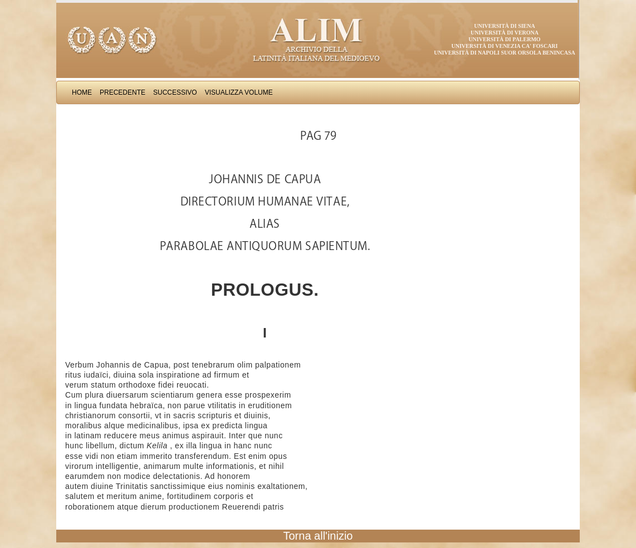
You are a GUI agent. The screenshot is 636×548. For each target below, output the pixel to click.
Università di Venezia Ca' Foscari (505, 46)
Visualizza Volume (239, 92)
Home (82, 92)
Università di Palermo (504, 39)
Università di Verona (505, 33)
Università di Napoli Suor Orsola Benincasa (504, 53)
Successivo (175, 92)
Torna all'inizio (318, 536)
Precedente (122, 92)
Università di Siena (504, 26)
